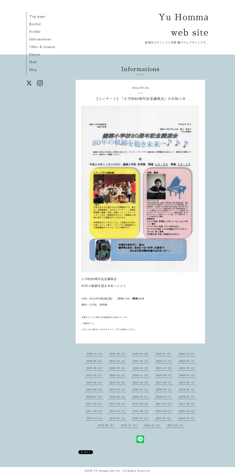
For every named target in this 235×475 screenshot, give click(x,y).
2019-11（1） (118, 382)
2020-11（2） (141, 375)
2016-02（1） (187, 411)
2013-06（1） (176, 425)
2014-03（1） (152, 425)
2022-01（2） (141, 368)
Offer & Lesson (42, 46)
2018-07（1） (94, 397)
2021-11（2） (164, 368)
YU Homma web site (107, 471)
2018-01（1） (187, 397)
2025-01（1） (164, 354)
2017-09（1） (118, 404)
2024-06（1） (94, 361)
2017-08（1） (141, 404)
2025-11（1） (95, 354)
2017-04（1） (94, 411)
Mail (33, 62)
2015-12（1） (95, 418)
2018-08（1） (187, 390)
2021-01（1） (94, 375)
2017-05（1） (187, 404)
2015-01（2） (164, 418)
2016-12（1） (118, 411)
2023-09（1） (141, 361)
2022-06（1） (94, 368)
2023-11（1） (118, 361)
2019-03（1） (118, 390)
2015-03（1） (141, 418)
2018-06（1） (118, 397)
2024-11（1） (187, 354)
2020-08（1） (164, 375)
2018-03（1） (164, 397)
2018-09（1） (164, 390)
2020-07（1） (187, 375)
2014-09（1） (187, 418)
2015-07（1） (118, 418)
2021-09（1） (187, 368)
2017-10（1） (94, 404)
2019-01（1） (141, 390)
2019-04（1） (94, 390)
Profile (34, 31)
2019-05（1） (187, 382)
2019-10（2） (141, 382)
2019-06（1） (164, 382)
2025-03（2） (141, 354)
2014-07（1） (129, 425)
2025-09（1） (118, 354)
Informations (40, 39)
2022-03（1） (118, 368)
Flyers (34, 54)
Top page (37, 16)
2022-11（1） (164, 361)
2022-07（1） (187, 361)
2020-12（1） (118, 375)
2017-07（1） (164, 404)
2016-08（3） (141, 411)
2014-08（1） (106, 425)
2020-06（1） (94, 382)
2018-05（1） (141, 397)
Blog (33, 69)
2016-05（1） (164, 411)
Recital (35, 24)
